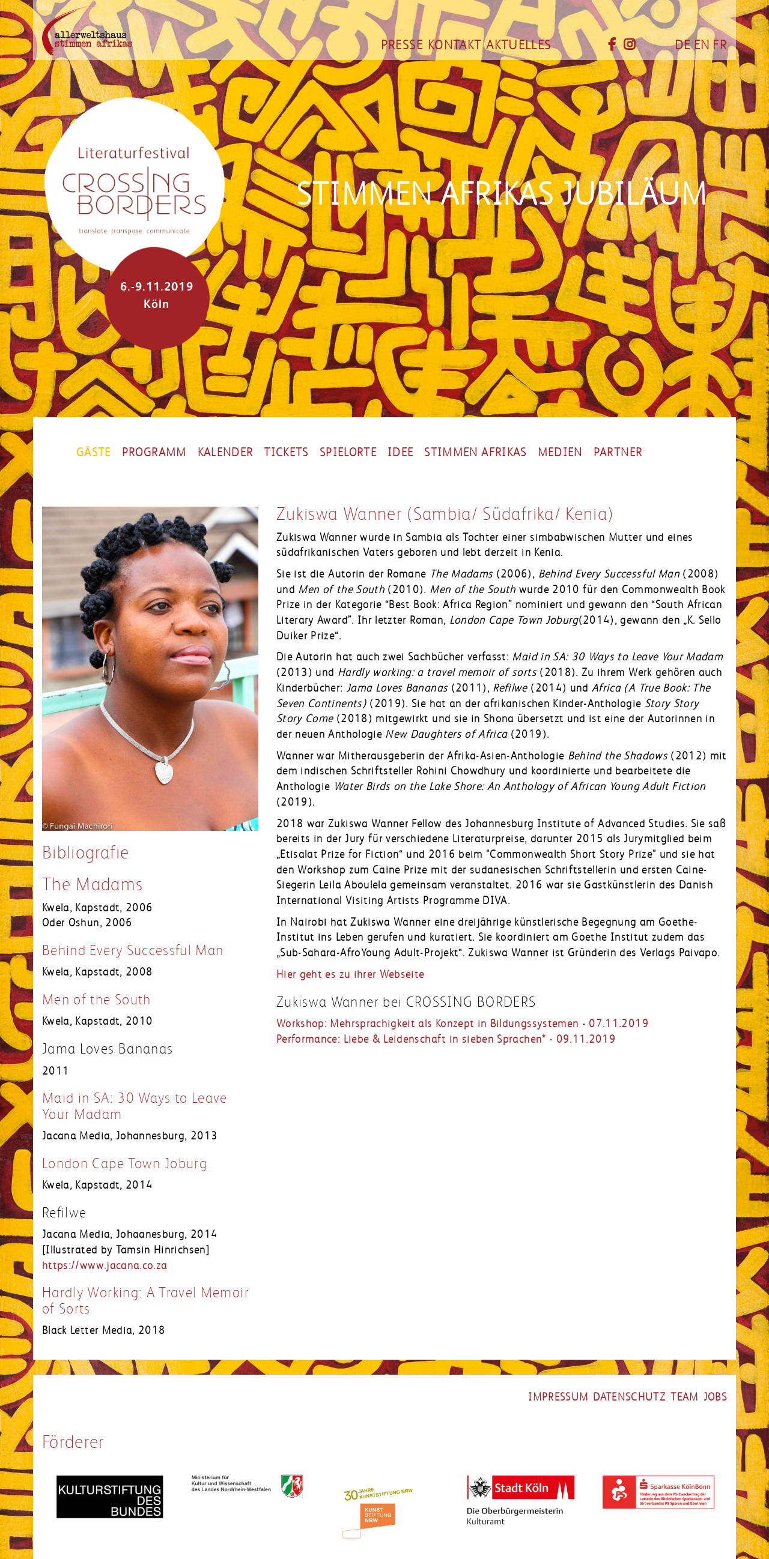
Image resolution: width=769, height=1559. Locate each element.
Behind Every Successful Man (132, 950)
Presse (402, 45)
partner (618, 452)
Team (684, 1397)
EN (702, 45)
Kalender (226, 452)
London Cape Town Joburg (124, 1164)
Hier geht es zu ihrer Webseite (350, 974)
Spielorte (348, 452)
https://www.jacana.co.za (104, 1265)
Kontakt (454, 45)
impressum (558, 1397)
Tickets (286, 452)
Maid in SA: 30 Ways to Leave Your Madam (135, 1106)
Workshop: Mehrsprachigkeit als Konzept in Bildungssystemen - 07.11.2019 (462, 1024)
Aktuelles (518, 45)
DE (683, 45)
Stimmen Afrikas (475, 452)
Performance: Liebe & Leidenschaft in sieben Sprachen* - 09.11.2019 (446, 1039)
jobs (715, 1397)
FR (720, 45)
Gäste (93, 452)
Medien (560, 452)
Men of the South (96, 1000)
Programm (154, 452)
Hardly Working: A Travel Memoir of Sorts (145, 1300)
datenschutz (629, 1397)
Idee (400, 452)
